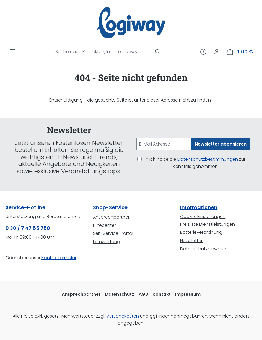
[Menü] (12, 51)
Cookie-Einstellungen (202, 216)
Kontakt (161, 294)
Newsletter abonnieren (221, 144)
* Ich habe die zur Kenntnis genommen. (195, 163)
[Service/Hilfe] (203, 51)
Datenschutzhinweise (203, 249)
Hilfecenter (104, 225)
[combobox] (102, 52)
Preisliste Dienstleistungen (207, 224)
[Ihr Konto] (216, 51)
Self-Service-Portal (113, 233)
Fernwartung (106, 241)
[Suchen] (156, 52)
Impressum (188, 294)
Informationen (198, 207)
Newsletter (191, 240)
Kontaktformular (58, 258)
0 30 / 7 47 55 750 (28, 228)
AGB (143, 294)
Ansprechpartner (111, 217)
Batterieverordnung (201, 232)
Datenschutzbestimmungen (207, 159)
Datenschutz (119, 294)
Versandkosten (122, 316)
